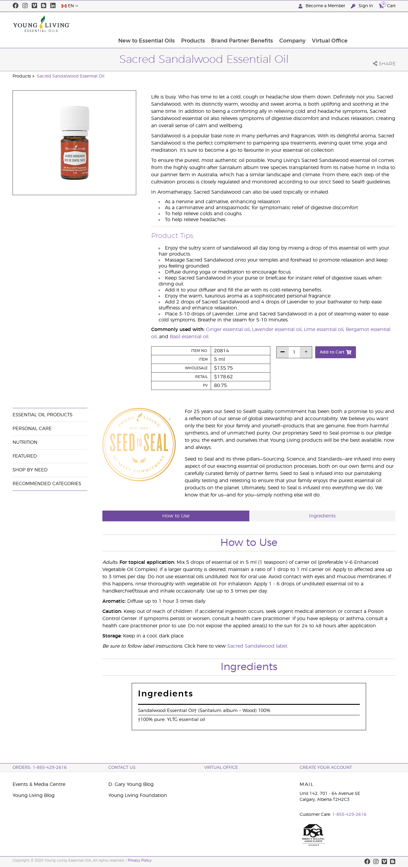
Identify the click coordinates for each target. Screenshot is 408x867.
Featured (25, 456)
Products (236, 23)
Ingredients (322, 516)
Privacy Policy (139, 860)
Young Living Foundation (137, 795)
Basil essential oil (189, 336)
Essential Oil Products (42, 415)
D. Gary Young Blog (131, 784)
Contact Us (122, 768)
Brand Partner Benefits (286, 23)
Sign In (362, 6)
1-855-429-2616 (349, 815)
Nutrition (25, 442)
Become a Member (322, 6)
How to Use (175, 516)
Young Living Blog (33, 795)
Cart (387, 5)
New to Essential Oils (189, 23)
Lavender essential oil (276, 329)
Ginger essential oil (228, 329)
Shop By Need (30, 470)
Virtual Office (374, 23)
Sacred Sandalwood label (257, 646)
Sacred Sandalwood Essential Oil (70, 76)
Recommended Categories (47, 484)
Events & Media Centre (39, 784)
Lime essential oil (323, 329)
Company (337, 23)
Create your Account (326, 768)
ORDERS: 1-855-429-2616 (40, 768)
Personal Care (32, 428)
